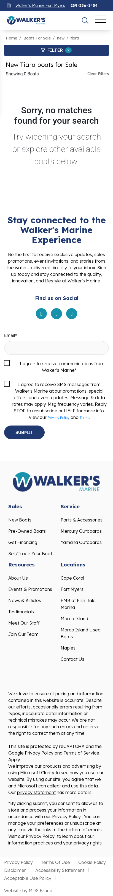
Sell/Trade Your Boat (30, 553)
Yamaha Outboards (81, 542)
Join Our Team (23, 634)
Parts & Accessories (82, 520)
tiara (75, 38)
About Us (18, 578)
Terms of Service (81, 753)
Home (11, 38)
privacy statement (36, 792)
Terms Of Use (55, 862)
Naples (68, 648)
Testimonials (21, 611)
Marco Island (74, 618)
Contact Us (72, 659)
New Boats (19, 520)
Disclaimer (15, 870)
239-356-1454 (84, 5)
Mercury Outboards (81, 531)
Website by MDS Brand (28, 890)
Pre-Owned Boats (27, 531)
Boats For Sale (37, 38)
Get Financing (22, 542)
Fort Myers (72, 589)
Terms (84, 418)
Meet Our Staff (24, 623)
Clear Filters (98, 73)
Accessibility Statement (59, 870)
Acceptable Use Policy (27, 878)
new (60, 38)
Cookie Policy (92, 862)
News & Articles (24, 600)
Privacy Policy (58, 418)
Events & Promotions (30, 589)
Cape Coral (72, 578)
